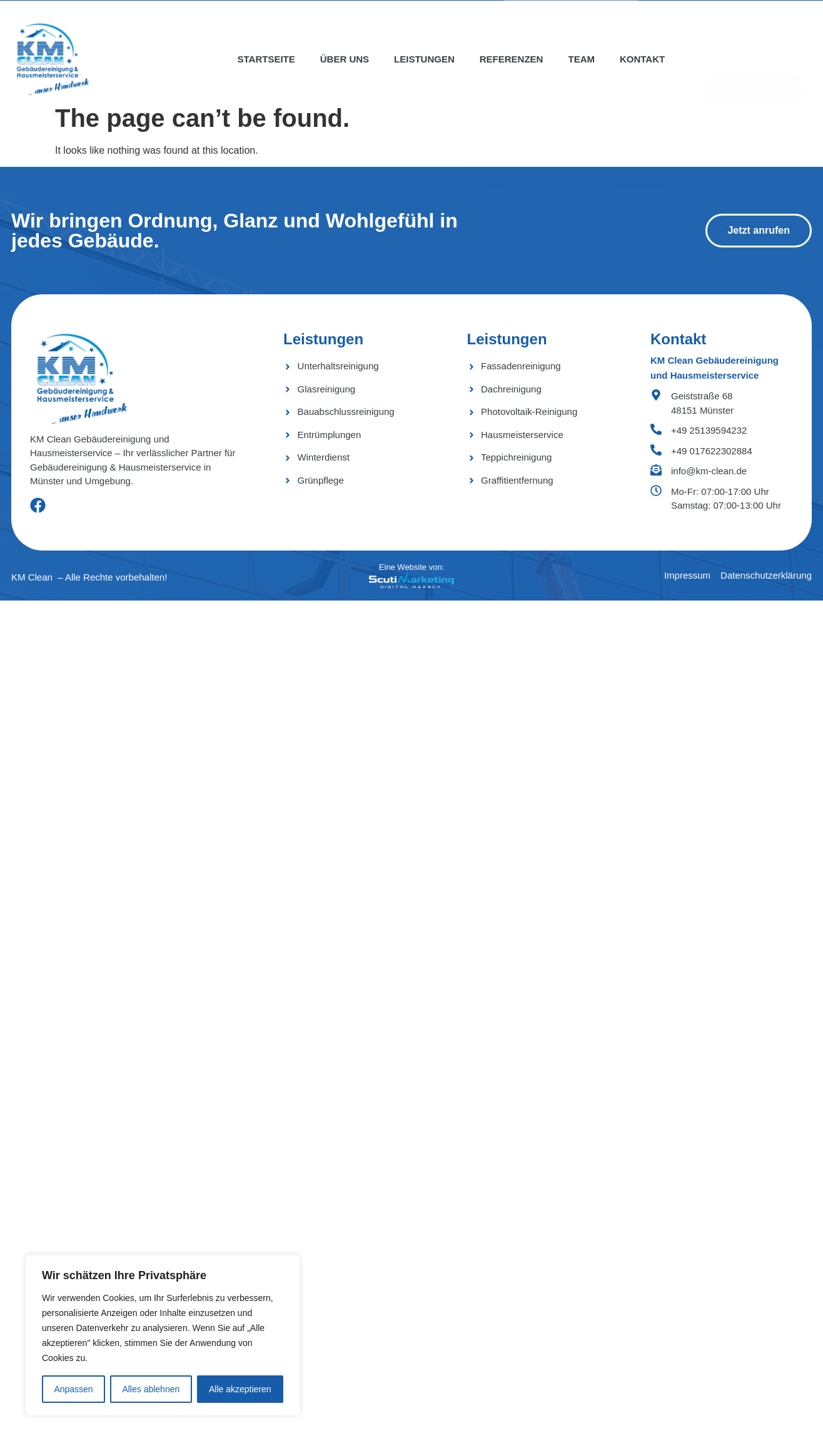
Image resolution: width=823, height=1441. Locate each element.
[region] (162, 1335)
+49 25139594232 (709, 430)
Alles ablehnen (150, 1389)
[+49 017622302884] (656, 450)
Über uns (344, 59)
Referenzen (511, 59)
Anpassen (73, 1389)
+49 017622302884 (711, 451)
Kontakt (642, 59)
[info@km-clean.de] (656, 470)
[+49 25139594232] (656, 429)
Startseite (266, 59)
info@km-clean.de (709, 471)
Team (581, 59)
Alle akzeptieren (240, 1389)
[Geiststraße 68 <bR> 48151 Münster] (656, 395)
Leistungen (424, 59)
